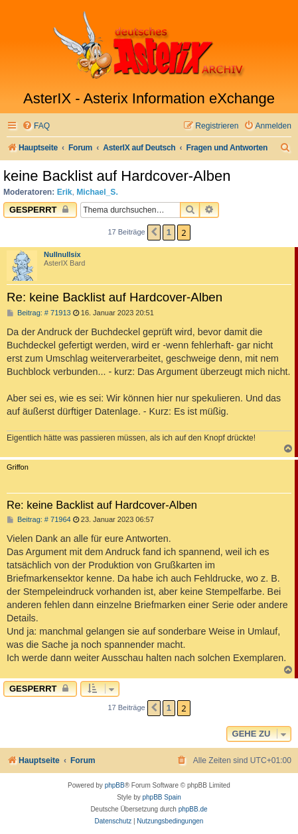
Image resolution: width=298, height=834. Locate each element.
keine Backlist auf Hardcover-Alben (116, 176)
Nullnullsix (62, 254)
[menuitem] (36, 126)
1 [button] (169, 232)
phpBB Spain (161, 797)
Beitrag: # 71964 (39, 519)
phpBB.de (193, 809)
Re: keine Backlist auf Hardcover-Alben (114, 297)
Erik (64, 192)
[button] (154, 232)
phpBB (115, 785)
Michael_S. (97, 192)
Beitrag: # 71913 (39, 313)
